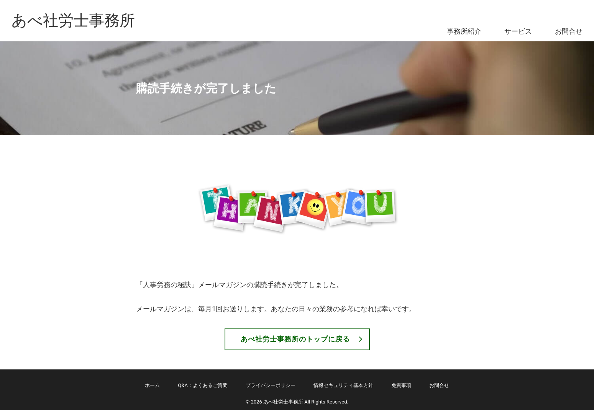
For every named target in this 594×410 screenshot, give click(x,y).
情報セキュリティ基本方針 (343, 385)
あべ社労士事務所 (73, 20)
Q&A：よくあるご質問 (203, 385)
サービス (518, 31)
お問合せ (569, 31)
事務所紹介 (464, 31)
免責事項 (401, 385)
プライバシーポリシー (270, 385)
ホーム (152, 385)
